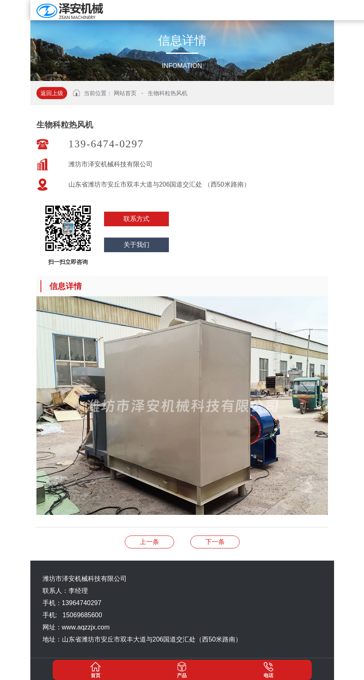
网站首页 (125, 93)
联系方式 (136, 218)
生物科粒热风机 (167, 93)
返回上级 (51, 93)
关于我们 (136, 244)
